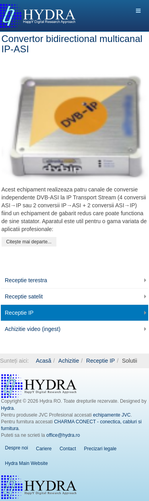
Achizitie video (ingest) (32, 329)
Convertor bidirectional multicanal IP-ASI (72, 43)
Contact (68, 448)
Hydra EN (39, 487)
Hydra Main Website (26, 463)
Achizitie (68, 361)
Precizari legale (100, 448)
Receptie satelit (24, 296)
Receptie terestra (26, 280)
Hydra (7, 408)
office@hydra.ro (63, 435)
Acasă (43, 361)
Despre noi (16, 448)
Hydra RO (39, 386)
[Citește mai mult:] (29, 242)
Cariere (44, 448)
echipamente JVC (112, 415)
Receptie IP (19, 313)
